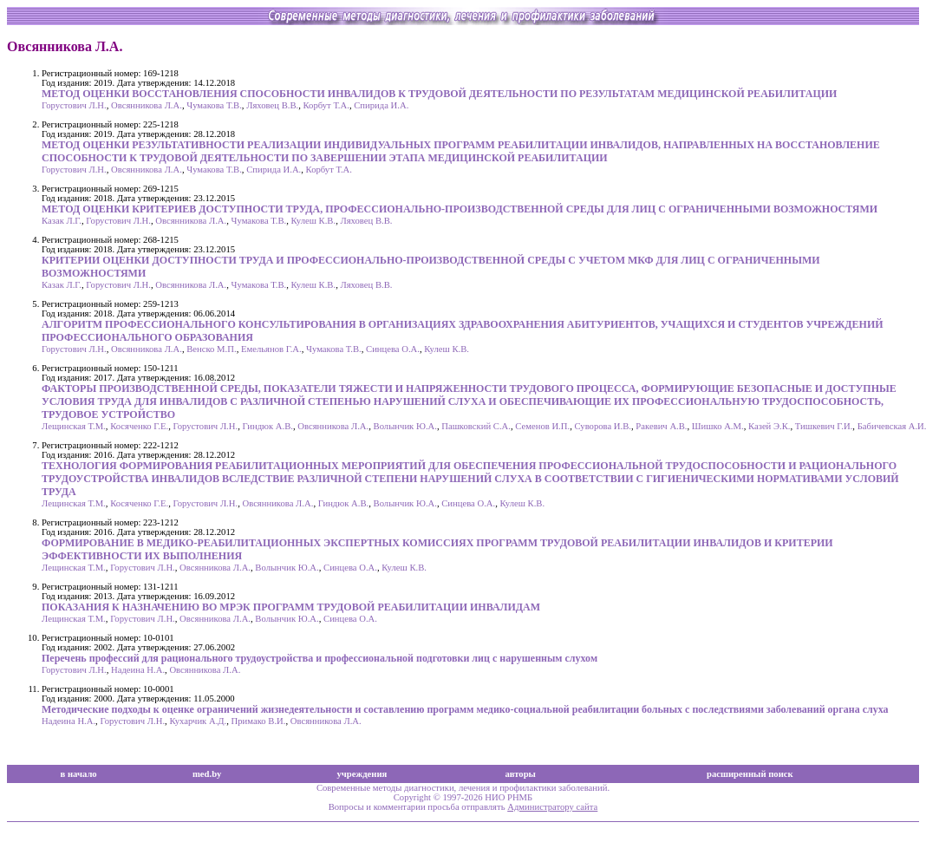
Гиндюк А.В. (267, 426)
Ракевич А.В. (661, 426)
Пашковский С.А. (476, 426)
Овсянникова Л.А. (146, 105)
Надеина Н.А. (138, 670)
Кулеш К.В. (313, 220)
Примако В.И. (259, 721)
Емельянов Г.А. (271, 349)
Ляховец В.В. (272, 105)
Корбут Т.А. (326, 105)
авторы (520, 774)
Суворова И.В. (602, 426)
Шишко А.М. (718, 426)
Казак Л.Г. (62, 220)
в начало (79, 774)
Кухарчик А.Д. (197, 721)
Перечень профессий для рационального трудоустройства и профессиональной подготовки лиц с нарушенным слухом (319, 658)
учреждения (361, 774)
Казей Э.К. (769, 426)
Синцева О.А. (393, 349)
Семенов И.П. (542, 426)
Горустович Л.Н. (74, 105)
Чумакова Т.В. (214, 105)
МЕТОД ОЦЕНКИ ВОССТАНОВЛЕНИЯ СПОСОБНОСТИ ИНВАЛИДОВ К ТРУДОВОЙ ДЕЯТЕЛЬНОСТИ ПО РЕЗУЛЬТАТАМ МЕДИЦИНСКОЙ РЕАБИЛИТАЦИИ (439, 94)
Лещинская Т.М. (74, 426)
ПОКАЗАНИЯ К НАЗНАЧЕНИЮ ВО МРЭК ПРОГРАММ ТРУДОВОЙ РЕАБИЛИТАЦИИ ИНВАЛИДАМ (291, 607)
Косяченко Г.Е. (139, 426)
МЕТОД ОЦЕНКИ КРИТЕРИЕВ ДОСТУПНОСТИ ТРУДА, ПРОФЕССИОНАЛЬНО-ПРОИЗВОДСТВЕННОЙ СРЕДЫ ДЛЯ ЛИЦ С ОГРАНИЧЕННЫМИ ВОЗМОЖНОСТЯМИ (459, 209)
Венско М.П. (211, 349)
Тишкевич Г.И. (824, 426)
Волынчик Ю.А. (405, 426)
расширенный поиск (750, 774)
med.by (206, 774)
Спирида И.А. (381, 105)
